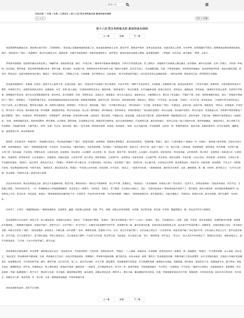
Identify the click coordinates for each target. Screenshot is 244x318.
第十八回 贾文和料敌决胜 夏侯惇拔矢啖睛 (91, 14)
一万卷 (48, 14)
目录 (122, 36)
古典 (55, 14)
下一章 (137, 36)
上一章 (106, 36)
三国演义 (64, 14)
